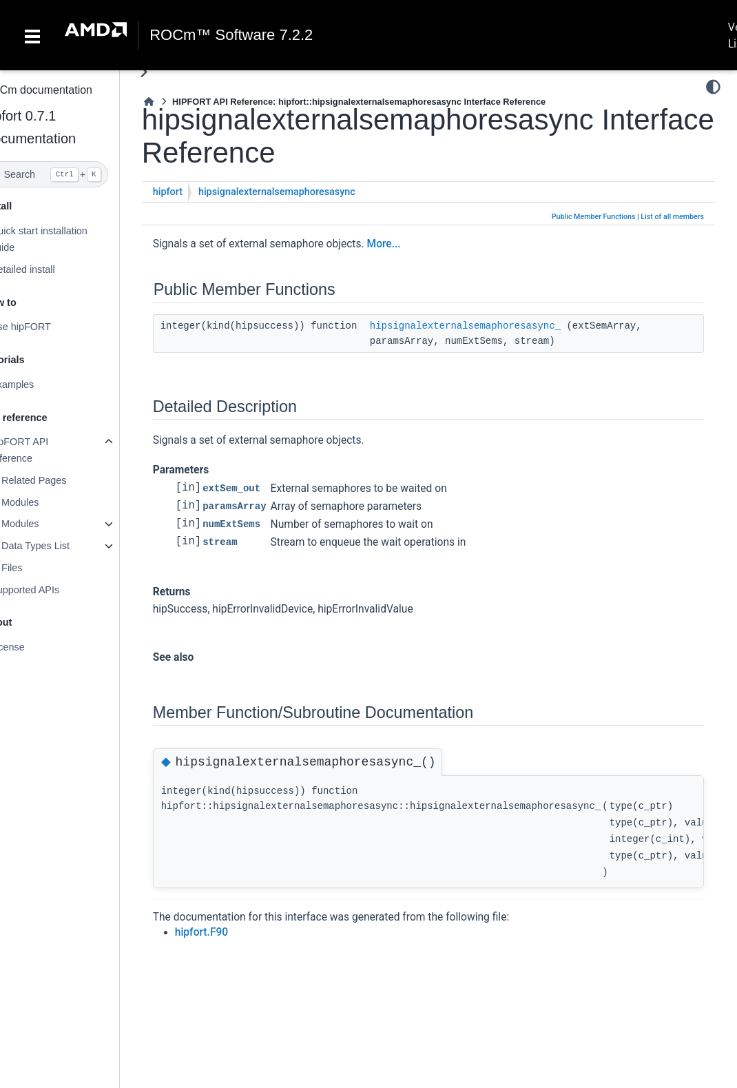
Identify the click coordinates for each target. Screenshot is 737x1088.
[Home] (176, 101)
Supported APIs (52, 589)
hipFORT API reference (47, 450)
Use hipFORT (48, 326)
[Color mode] (713, 87)
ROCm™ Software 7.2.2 (231, 35)
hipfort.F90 (229, 932)
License (35, 647)
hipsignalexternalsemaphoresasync (304, 192)
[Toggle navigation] (32, 35)
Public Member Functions (594, 216)
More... (411, 244)
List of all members (672, 216)
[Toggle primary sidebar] (171, 72)
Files (39, 567)
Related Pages (61, 480)
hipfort (195, 192)
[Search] (73, 174)
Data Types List (63, 545)
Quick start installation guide (66, 239)
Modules (47, 502)
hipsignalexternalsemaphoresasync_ (492, 325)
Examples (39, 384)
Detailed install (50, 269)
